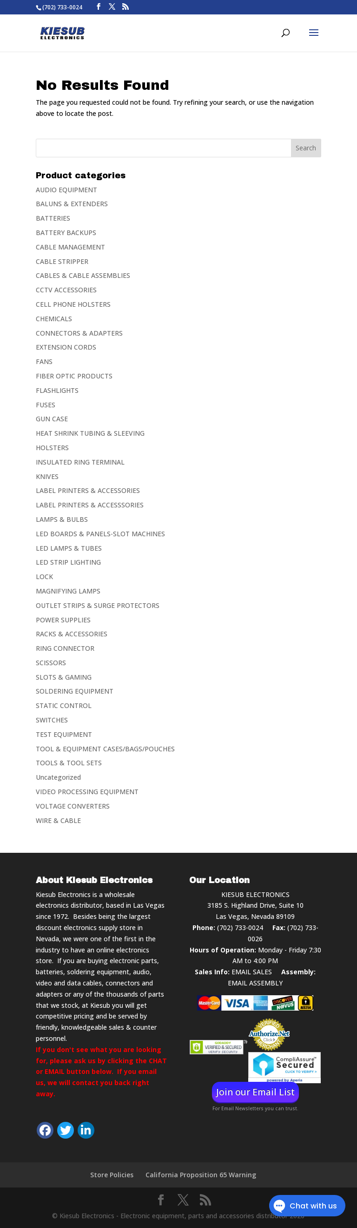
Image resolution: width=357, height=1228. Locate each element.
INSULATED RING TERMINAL (80, 462)
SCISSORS (51, 662)
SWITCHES (52, 719)
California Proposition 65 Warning (200, 1174)
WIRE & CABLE (58, 820)
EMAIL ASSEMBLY (255, 982)
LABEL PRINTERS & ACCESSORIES (88, 490)
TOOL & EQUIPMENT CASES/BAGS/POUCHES (105, 748)
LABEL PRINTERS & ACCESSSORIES (90, 504)
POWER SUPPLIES (63, 619)
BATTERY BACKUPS (66, 232)
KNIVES (47, 476)
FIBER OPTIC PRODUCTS (74, 375)
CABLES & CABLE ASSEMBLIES (83, 275)
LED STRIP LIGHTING (68, 562)
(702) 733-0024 (240, 927)
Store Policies (111, 1174)
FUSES (45, 404)
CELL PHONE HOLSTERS (73, 304)
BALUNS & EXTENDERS (72, 203)
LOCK (44, 576)
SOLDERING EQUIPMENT (74, 691)
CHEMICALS (54, 318)
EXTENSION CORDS (66, 347)
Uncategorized (58, 777)
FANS (44, 361)
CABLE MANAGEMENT (70, 247)
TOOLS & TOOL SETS (69, 762)
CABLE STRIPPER (62, 261)
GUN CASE (52, 418)
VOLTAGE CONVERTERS (73, 806)
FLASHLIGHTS (57, 390)
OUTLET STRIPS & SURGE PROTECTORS (97, 605)
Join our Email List (255, 1092)
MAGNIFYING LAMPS (68, 591)
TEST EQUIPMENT (64, 734)
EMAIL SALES (251, 971)
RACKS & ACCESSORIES (71, 633)
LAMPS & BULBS (62, 519)
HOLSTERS (52, 447)
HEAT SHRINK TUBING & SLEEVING (90, 433)
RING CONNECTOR (65, 648)
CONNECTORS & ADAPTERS (79, 333)
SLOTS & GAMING (64, 677)
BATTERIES (53, 218)
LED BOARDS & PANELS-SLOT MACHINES (100, 533)
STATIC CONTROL (64, 705)
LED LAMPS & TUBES (69, 548)
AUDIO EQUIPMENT (66, 189)
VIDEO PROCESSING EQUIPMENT (87, 791)
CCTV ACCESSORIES (66, 289)
